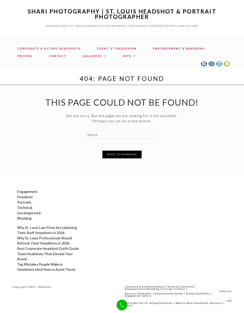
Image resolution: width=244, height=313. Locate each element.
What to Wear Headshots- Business (199, 303)
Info (229, 300)
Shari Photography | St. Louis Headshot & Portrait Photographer (122, 14)
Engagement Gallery (138, 295)
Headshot (25, 197)
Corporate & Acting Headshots (145, 286)
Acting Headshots (197, 293)
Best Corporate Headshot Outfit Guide (48, 248)
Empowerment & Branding (142, 288)
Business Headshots (138, 293)
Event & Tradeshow (180, 286)
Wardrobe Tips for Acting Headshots (149, 303)
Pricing (167, 288)
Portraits (24, 202)
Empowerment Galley (169, 293)
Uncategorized (29, 213)
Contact (180, 288)
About (129, 305)
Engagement (27, 191)
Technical (24, 207)
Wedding (24, 218)
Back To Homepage (122, 154)
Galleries (226, 291)
